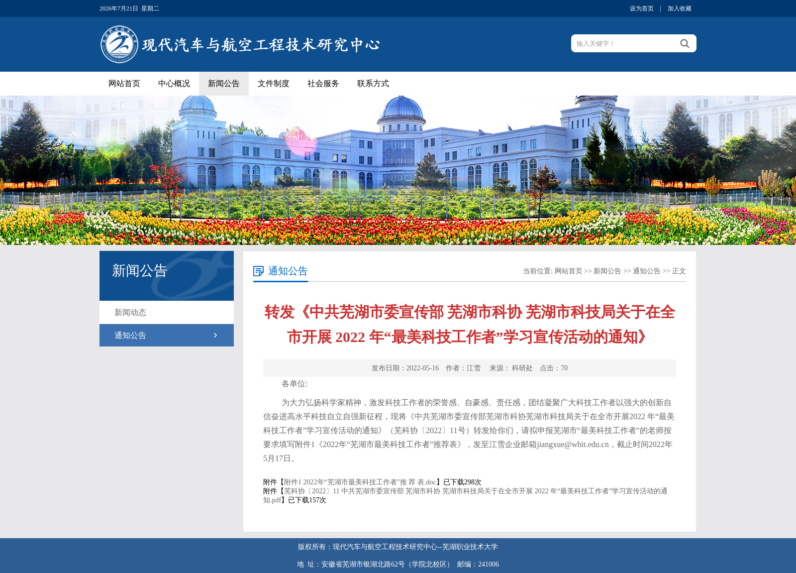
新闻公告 (224, 83)
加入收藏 (680, 8)
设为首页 (642, 8)
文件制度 (274, 83)
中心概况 (174, 83)
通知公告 (130, 335)
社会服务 (323, 83)
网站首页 (124, 83)
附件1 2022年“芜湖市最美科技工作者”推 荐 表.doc (360, 482)
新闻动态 (130, 312)
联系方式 (373, 83)
